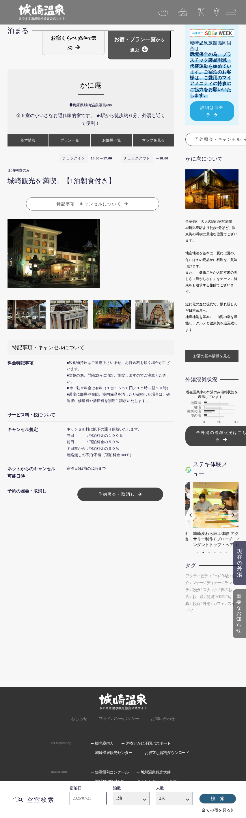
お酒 (196, 603)
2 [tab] (203, 552)
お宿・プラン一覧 (139, 44)
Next (233, 515)
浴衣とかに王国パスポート (148, 743)
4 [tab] (215, 552)
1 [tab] (197, 552)
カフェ (218, 603)
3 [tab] (209, 552)
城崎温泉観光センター (113, 753)
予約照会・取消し (116, 494)
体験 (225, 576)
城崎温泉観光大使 (156, 772)
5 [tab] (220, 552)
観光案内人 (104, 743)
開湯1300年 (215, 597)
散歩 (196, 590)
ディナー (213, 583)
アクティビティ (198, 576)
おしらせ (79, 719)
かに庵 (90, 85)
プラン (69, 140)
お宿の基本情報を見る (212, 356)
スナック (210, 590)
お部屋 (111, 140)
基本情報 (28, 140)
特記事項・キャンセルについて (89, 204)
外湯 (206, 603)
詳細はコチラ (211, 111)
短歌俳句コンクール (111, 772)
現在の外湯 (239, 563)
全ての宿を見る (216, 810)
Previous (190, 515)
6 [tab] (226, 552)
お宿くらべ (73, 42)
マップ (153, 140)
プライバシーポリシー (119, 719)
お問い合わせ (163, 719)
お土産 (198, 597)
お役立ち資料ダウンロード (167, 753)
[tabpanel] (212, 515)
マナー (198, 583)
